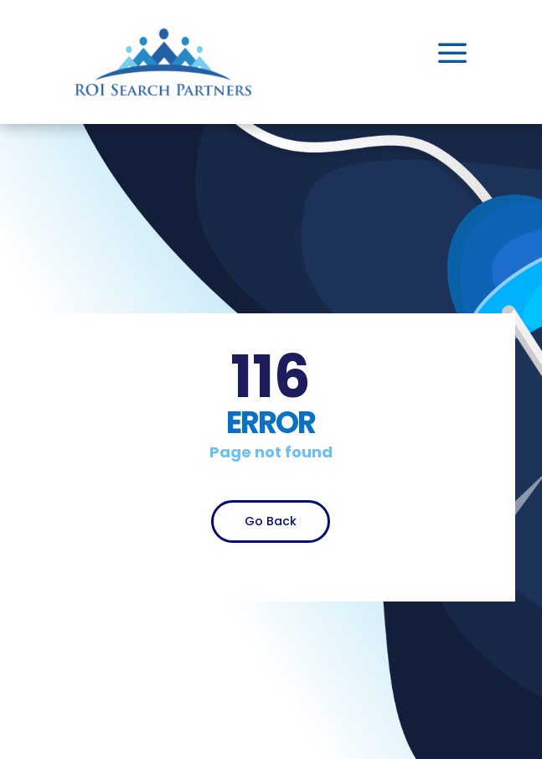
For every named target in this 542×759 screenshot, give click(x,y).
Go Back (271, 521)
